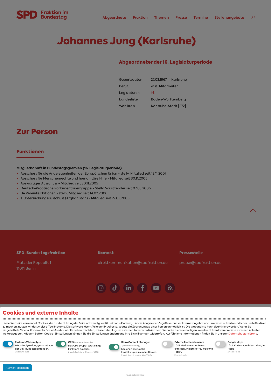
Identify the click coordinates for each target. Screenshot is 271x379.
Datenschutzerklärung (242, 333)
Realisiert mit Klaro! (135, 375)
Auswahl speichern (17, 367)
